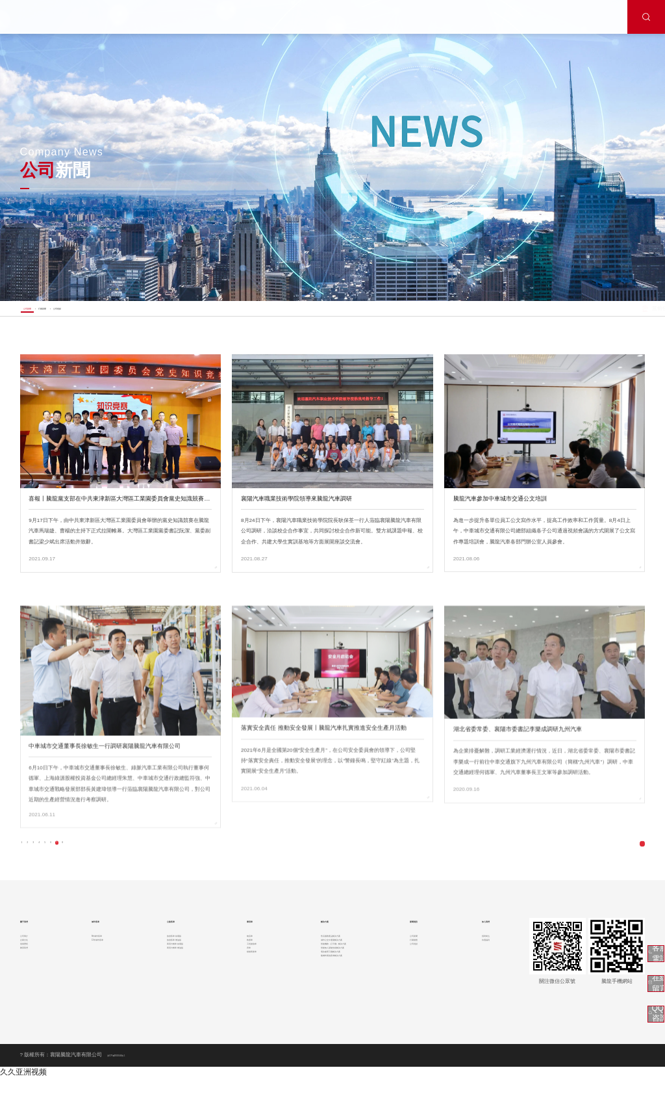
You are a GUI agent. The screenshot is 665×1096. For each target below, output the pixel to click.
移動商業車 (247, 1007)
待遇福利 (476, 971)
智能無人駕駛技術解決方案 (329, 995)
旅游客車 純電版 (171, 958)
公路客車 (163, 938)
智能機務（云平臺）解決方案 (332, 983)
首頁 (583, 314)
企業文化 (30, 971)
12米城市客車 (98, 971)
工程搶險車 (247, 983)
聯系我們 (30, 995)
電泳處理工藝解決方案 (324, 1007)
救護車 (241, 971)
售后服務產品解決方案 (324, 958)
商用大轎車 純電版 (173, 983)
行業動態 (414, 971)
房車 (239, 995)
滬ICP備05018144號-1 (133, 1073)
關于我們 (32, 938)
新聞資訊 (415, 938)
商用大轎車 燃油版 (173, 995)
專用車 (242, 938)
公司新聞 (43, 313)
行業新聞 (89, 313)
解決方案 (309, 938)
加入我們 (478, 938)
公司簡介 (30, 958)
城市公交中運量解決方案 (326, 971)
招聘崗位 (476, 958)
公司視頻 (135, 313)
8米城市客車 (96, 958)
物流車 (241, 958)
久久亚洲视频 (23, 1090)
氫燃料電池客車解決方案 (326, 1019)
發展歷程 (30, 983)
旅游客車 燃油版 (171, 971)
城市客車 (93, 938)
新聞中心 (606, 314)
